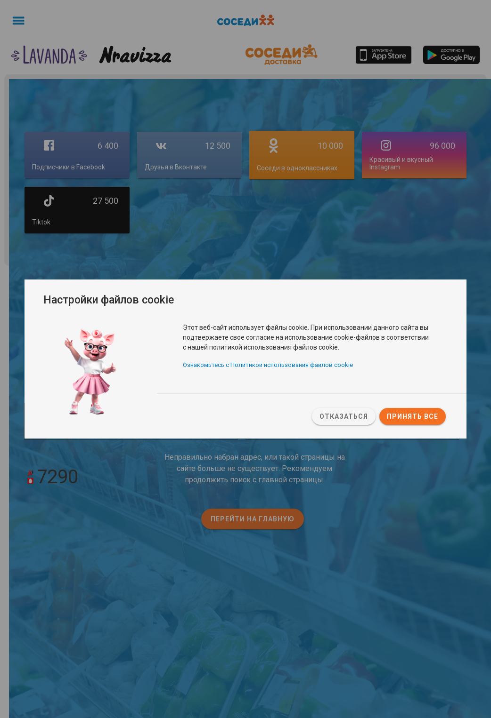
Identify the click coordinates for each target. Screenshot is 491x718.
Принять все (412, 416)
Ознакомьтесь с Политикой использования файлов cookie (268, 365)
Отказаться (343, 416)
